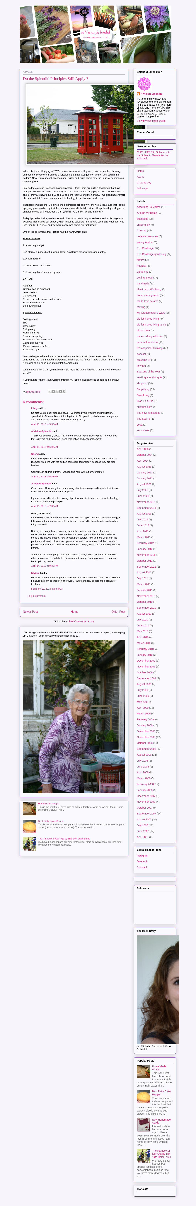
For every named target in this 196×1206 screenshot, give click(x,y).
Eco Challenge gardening (151, 254)
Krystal (35, 572)
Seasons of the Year (148, 371)
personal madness (147, 342)
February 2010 (145, 648)
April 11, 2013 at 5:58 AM (44, 424)
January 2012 (145, 548)
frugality (141, 265)
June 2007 (143, 831)
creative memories (147, 236)
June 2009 (143, 695)
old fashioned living (148, 318)
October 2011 (145, 560)
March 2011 (144, 584)
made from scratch (147, 301)
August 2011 (144, 572)
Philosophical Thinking (150, 348)
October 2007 (145, 807)
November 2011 (146, 554)
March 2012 (144, 537)
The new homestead (148, 412)
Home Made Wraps (48, 803)
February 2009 (145, 719)
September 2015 (146, 507)
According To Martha (149, 206)
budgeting (142, 218)
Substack (142, 867)
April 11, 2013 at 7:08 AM (44, 506)
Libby (34, 408)
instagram (142, 855)
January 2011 (145, 590)
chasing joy (143, 224)
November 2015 (146, 501)
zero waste (143, 430)
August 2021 (144, 484)
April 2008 (143, 772)
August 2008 (144, 754)
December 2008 (146, 731)
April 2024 (143, 460)
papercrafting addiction (150, 336)
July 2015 (142, 519)
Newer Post (30, 611)
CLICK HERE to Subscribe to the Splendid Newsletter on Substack (153, 155)
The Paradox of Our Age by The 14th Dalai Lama (64, 838)
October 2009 (145, 672)
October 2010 (145, 601)
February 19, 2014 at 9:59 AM (47, 588)
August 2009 (144, 684)
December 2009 (146, 660)
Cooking (141, 230)
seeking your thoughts (149, 377)
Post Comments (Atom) (81, 621)
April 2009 (143, 707)
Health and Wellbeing (149, 289)
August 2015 (144, 513)
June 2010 (143, 625)
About (140, 176)
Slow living (143, 395)
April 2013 (143, 531)
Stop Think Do (145, 400)
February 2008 (145, 784)
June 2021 (143, 496)
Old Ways (142, 188)
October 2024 (145, 454)
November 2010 (146, 596)
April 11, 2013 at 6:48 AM (44, 476)
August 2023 (144, 466)
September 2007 (146, 813)
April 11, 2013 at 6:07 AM (44, 447)
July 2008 (142, 760)
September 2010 (146, 607)
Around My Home (147, 212)
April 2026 (143, 449)
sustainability (144, 406)
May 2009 (142, 701)
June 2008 (143, 766)
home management (148, 295)
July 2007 (142, 825)
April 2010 (143, 637)
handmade (143, 283)
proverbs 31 (144, 359)
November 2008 (146, 737)
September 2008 (146, 748)
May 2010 (142, 631)
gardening (142, 271)
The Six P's (143, 418)
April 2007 (143, 837)
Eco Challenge (145, 248)
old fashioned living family (151, 324)
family (140, 259)
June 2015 (143, 525)
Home (75, 611)
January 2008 (145, 790)
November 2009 (146, 666)
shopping (142, 383)
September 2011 (146, 566)
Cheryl (35, 454)
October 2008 (145, 742)
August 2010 (144, 613)
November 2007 (146, 801)
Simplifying (143, 389)
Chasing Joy (144, 182)
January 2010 (145, 654)
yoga (139, 424)
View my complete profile (151, 120)
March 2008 (144, 778)
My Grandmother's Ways (151, 312)
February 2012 (145, 543)
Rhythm (141, 365)
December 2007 (146, 796)
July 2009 (142, 690)
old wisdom (143, 330)
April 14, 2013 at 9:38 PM (44, 565)
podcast (141, 353)
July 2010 (142, 619)
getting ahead (145, 277)
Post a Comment (36, 595)
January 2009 (145, 725)
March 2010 (144, 643)
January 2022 (145, 478)
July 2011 (142, 578)
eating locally (144, 242)
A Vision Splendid (41, 431)
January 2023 (145, 472)
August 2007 (144, 819)
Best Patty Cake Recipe (50, 821)
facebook (142, 861)
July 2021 (142, 490)
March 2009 (144, 713)
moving (141, 307)
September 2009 (146, 678)
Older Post (118, 611)
